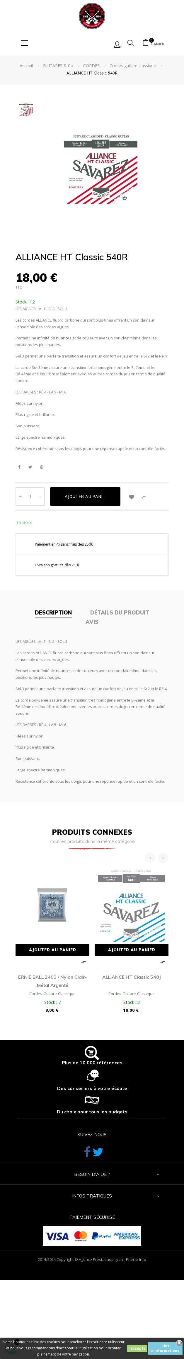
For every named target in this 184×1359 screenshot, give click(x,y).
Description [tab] (53, 612)
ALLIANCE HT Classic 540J (131, 977)
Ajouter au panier (86, 496)
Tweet (30, 467)
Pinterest (41, 467)
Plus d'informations (165, 1348)
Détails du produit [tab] (119, 612)
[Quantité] (30, 496)
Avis (92, 622)
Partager (19, 467)
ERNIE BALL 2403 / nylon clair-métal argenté (52, 981)
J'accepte (137, 1348)
